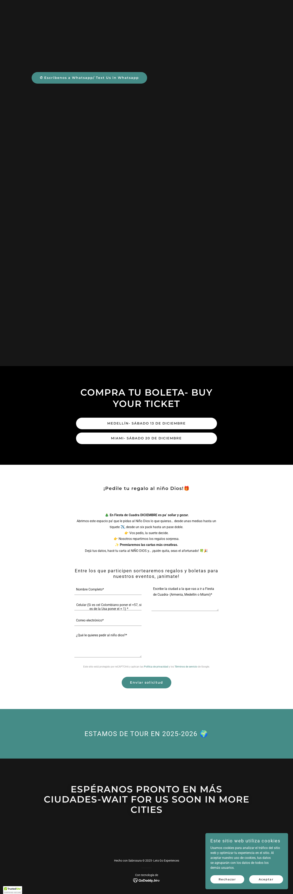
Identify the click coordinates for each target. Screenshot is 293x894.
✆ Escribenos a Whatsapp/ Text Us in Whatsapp (89, 78)
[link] (146, 880)
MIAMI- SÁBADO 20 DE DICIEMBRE (146, 438)
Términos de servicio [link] (186, 666)
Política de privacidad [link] (156, 666)
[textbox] (108, 589)
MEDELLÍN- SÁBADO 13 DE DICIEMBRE (146, 423)
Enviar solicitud (146, 682)
